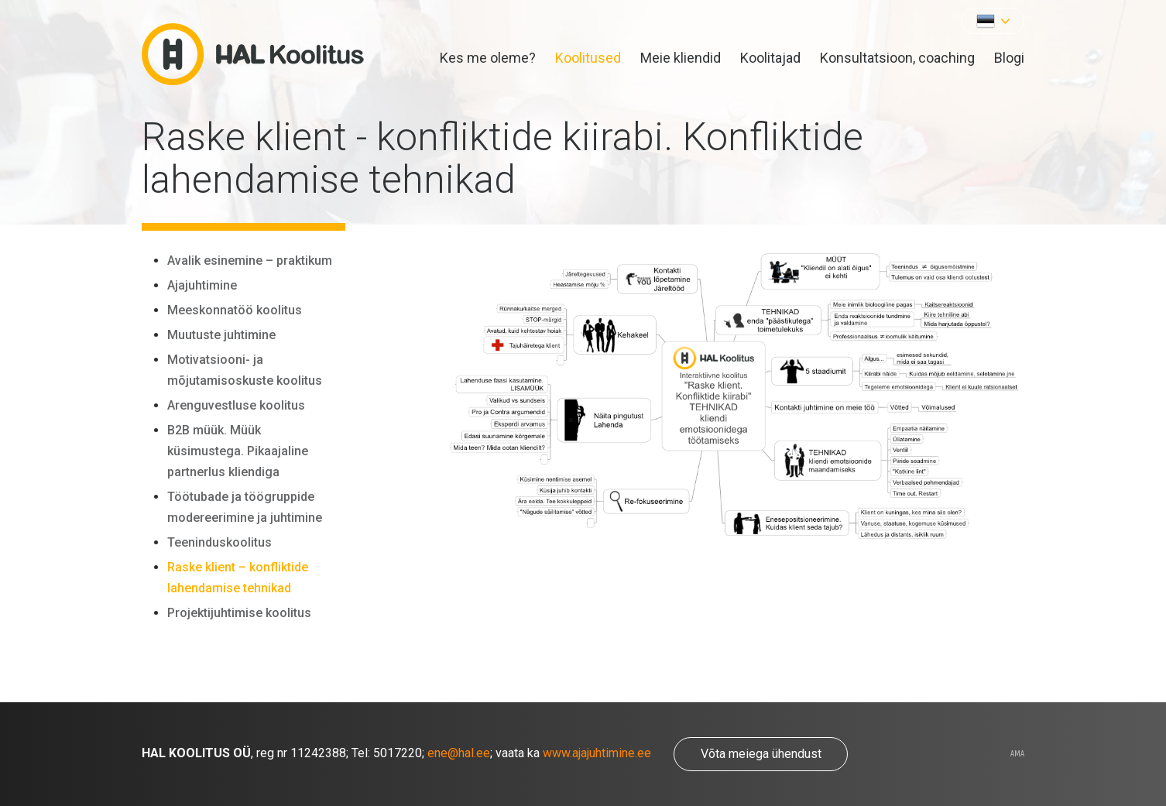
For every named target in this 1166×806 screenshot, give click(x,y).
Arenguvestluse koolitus (236, 405)
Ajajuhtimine (202, 285)
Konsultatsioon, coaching (897, 58)
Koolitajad (770, 58)
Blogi (1009, 58)
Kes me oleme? (488, 58)
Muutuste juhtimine (221, 335)
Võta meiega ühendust (761, 753)
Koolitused (588, 58)
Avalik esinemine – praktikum (249, 260)
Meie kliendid (680, 58)
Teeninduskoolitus (219, 542)
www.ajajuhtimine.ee (597, 753)
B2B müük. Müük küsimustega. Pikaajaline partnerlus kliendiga (237, 451)
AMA (1017, 754)
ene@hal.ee (458, 753)
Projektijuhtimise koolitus (239, 612)
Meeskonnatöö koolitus (234, 310)
